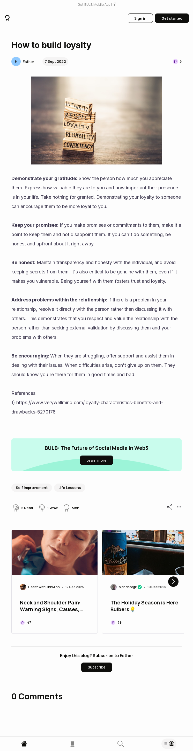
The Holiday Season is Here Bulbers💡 (144, 606)
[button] (96, 4)
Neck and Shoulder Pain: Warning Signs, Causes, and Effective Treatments (52, 606)
